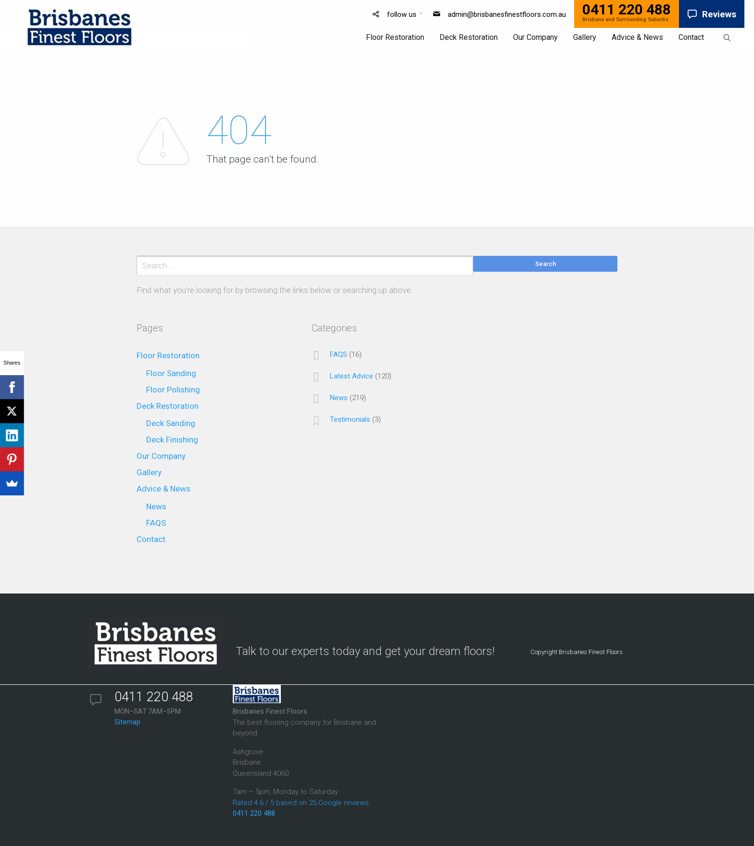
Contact (151, 539)
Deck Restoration (168, 406)
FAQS (156, 523)
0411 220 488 (254, 813)
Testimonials (350, 419)
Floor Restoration (168, 355)
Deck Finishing (172, 439)
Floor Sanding (171, 373)
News (156, 506)
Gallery (149, 472)
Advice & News (163, 488)
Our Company (161, 456)
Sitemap (127, 722)
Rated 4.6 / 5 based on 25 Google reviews (301, 802)
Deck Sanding (170, 423)
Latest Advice (351, 376)
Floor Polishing (173, 389)
